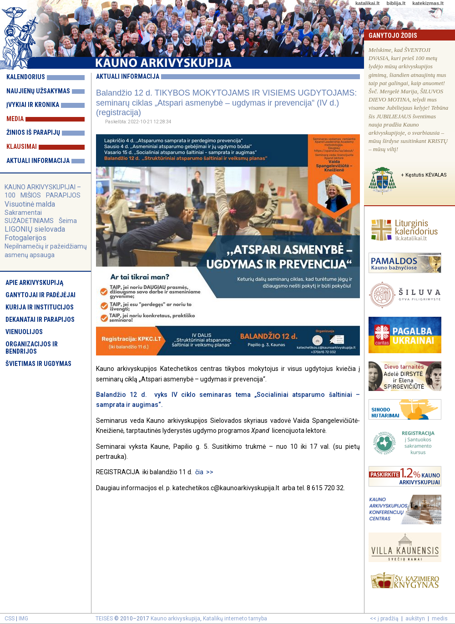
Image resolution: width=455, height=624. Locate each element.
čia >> (204, 472)
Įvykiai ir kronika (32, 104)
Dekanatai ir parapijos (40, 319)
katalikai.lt (367, 3)
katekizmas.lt (427, 3)
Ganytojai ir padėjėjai (40, 295)
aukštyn (415, 618)
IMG (23, 618)
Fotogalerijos (25, 237)
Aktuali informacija (38, 160)
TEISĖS (104, 618)
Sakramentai (23, 212)
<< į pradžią (384, 618)
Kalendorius (25, 77)
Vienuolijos (24, 331)
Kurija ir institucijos (39, 307)
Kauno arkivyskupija (175, 618)
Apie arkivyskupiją (34, 282)
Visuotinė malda (30, 204)
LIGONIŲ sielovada (35, 229)
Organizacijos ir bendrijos (31, 347)
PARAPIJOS (63, 195)
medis (440, 618)
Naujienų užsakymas (38, 91)
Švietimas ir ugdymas (38, 363)
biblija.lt (395, 3)
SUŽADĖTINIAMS (29, 220)
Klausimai (21, 146)
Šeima (68, 220)
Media (15, 118)
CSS (10, 618)
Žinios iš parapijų (33, 132)
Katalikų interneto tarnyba (235, 618)
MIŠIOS (31, 195)
